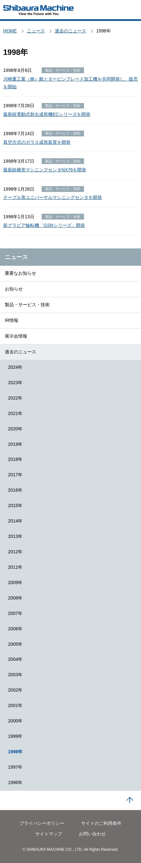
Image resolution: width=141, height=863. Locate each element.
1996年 (15, 782)
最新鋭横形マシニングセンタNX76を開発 (44, 169)
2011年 (15, 567)
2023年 (15, 382)
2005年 (15, 644)
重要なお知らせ (20, 273)
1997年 (15, 767)
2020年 (15, 428)
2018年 (15, 459)
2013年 (15, 536)
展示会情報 (16, 336)
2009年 (15, 582)
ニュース (16, 257)
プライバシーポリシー (42, 823)
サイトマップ (48, 833)
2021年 (15, 413)
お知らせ (14, 288)
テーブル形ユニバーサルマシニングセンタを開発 (52, 197)
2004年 (15, 659)
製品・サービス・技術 (27, 304)
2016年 (15, 490)
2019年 (15, 444)
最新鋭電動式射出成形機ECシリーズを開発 (46, 114)
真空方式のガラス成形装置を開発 (36, 142)
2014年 (15, 520)
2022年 (15, 398)
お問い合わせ (92, 833)
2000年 (15, 720)
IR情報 (11, 320)
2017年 (15, 474)
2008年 (15, 597)
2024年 (15, 367)
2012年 (15, 551)
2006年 (15, 628)
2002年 (15, 690)
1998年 (15, 751)
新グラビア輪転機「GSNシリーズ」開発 (44, 225)
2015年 (15, 505)
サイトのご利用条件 (101, 823)
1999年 (15, 736)
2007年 (15, 613)
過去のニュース (20, 351)
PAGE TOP (130, 800)
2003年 (15, 674)
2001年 (15, 705)
